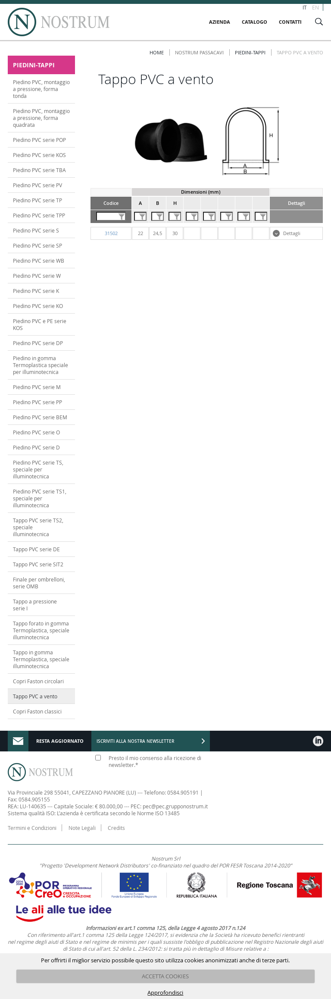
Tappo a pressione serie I (35, 605)
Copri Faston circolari (38, 681)
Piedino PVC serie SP (37, 245)
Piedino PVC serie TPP (39, 215)
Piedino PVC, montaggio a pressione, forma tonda (41, 89)
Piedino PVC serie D (36, 447)
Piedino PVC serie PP (37, 402)
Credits (116, 827)
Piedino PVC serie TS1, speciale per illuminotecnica (39, 498)
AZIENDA (219, 22)
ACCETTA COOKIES (165, 976)
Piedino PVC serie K (36, 290)
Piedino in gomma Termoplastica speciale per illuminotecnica (40, 365)
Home (157, 52)
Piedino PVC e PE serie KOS (39, 324)
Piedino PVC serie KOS (39, 154)
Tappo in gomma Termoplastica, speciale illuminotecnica (41, 659)
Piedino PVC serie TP (37, 200)
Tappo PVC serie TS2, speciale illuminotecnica (38, 527)
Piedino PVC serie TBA (39, 169)
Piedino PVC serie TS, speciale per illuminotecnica (38, 469)
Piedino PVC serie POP (39, 139)
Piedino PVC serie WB (38, 260)
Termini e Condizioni (32, 827)
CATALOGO (254, 22)
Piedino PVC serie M (37, 386)
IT (305, 7)
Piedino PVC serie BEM (40, 417)
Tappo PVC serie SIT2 (38, 564)
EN (315, 7)
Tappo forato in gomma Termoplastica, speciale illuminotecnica (41, 630)
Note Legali (82, 827)
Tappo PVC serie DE (36, 549)
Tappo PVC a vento (35, 696)
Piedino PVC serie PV (37, 185)
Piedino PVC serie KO (38, 305)
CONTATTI (290, 22)
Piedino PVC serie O (36, 432)
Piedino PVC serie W (37, 275)
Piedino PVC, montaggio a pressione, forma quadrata (41, 117)
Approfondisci (165, 992)
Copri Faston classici (37, 711)
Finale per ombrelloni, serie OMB (39, 583)
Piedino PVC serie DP (38, 342)
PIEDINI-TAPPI (250, 52)
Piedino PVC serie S (36, 230)
